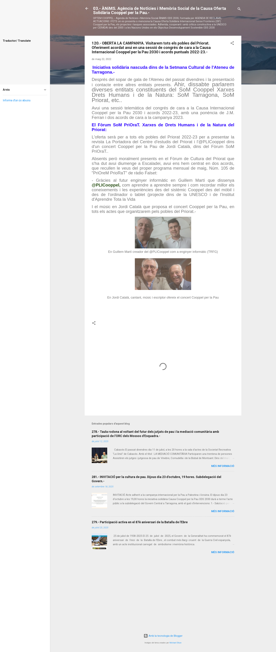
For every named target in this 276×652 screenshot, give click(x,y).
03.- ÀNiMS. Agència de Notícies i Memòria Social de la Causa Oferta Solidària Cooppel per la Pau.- (159, 10)
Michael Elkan (175, 643)
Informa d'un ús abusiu (16, 100)
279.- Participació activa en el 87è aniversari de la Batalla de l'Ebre (140, 522)
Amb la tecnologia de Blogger (163, 635)
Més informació (222, 466)
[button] (232, 43)
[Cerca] (239, 9)
